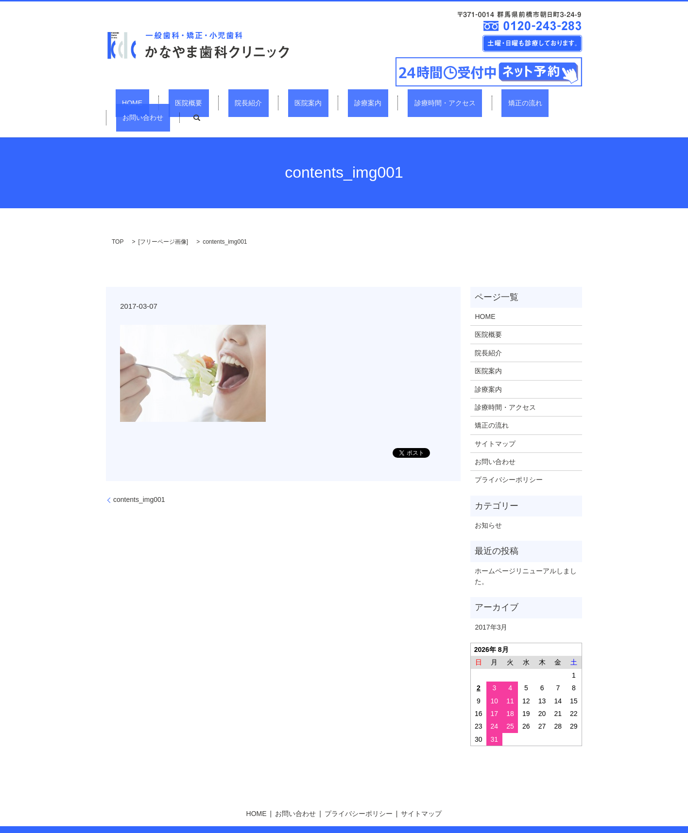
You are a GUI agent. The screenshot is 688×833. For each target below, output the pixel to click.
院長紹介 (226, 102)
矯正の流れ (450, 102)
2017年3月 (491, 610)
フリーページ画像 (163, 224)
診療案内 (319, 102)
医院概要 (179, 102)
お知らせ (488, 508)
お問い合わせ (507, 102)
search (555, 103)
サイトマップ (495, 426)
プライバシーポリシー (509, 462)
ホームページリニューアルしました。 (526, 559)
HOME (136, 102)
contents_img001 (139, 482)
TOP (117, 224)
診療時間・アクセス (383, 102)
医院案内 (273, 102)
